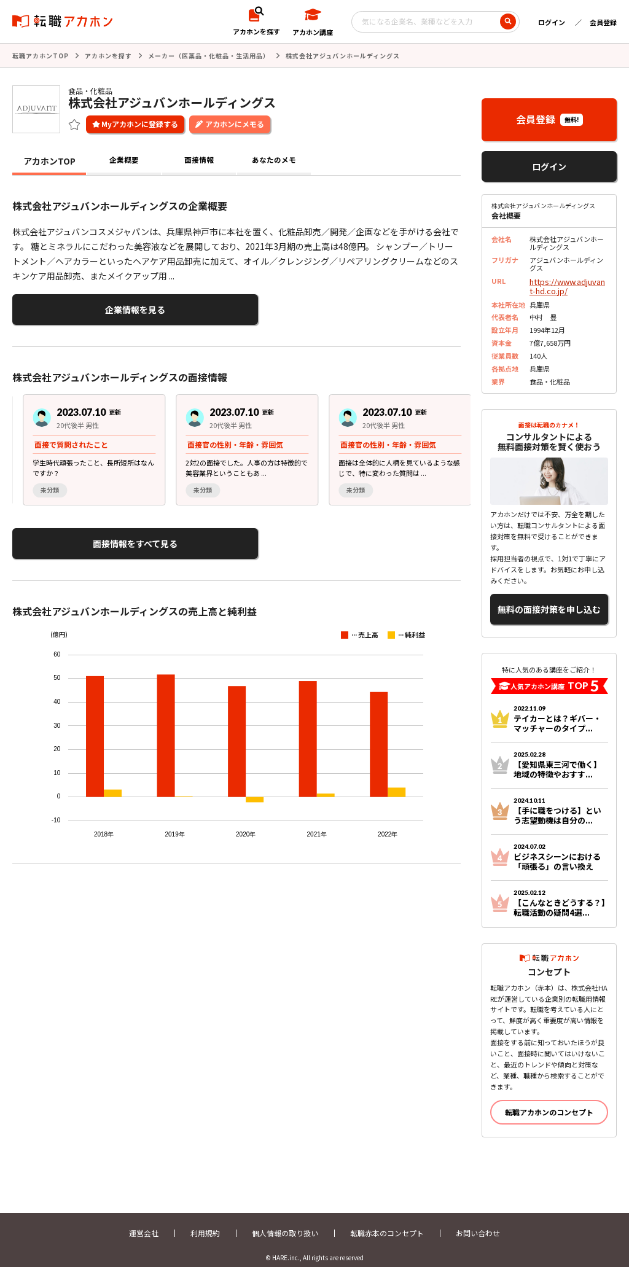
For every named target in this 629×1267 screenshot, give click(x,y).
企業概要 (124, 160)
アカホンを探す (108, 55)
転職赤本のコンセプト (387, 1222)
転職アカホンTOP (40, 55)
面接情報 (199, 160)
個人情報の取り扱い (285, 1222)
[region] (241, 444)
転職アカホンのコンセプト (549, 1101)
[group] (83, 444)
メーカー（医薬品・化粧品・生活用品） (209, 55)
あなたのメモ (274, 160)
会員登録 (603, 22)
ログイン (551, 22)
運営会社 (143, 1222)
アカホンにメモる (234, 122)
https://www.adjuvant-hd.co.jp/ (568, 283)
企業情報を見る (72, 307)
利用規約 (205, 1222)
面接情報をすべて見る (72, 536)
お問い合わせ (478, 1222)
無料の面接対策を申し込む (549, 601)
